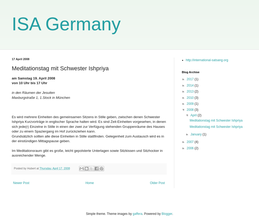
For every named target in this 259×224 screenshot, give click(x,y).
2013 (191, 91)
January (196, 134)
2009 (191, 104)
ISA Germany (66, 24)
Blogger (167, 214)
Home (90, 183)
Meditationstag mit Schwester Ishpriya (216, 120)
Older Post (157, 183)
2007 (191, 142)
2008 (191, 110)
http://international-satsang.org (207, 60)
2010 (191, 98)
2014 (191, 85)
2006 (191, 148)
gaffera (137, 214)
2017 (191, 79)
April (194, 115)
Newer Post (21, 183)
